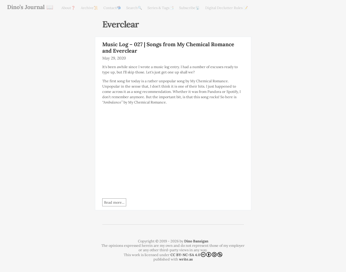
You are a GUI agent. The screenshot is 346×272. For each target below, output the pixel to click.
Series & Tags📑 (160, 8)
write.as (186, 259)
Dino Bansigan (196, 241)
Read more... (114, 202)
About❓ (68, 8)
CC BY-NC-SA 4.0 (196, 254)
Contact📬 (112, 8)
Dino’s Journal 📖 (30, 7)
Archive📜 (89, 8)
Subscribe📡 (189, 8)
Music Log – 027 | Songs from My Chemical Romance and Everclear (168, 47)
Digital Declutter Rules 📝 (226, 8)
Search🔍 (134, 8)
